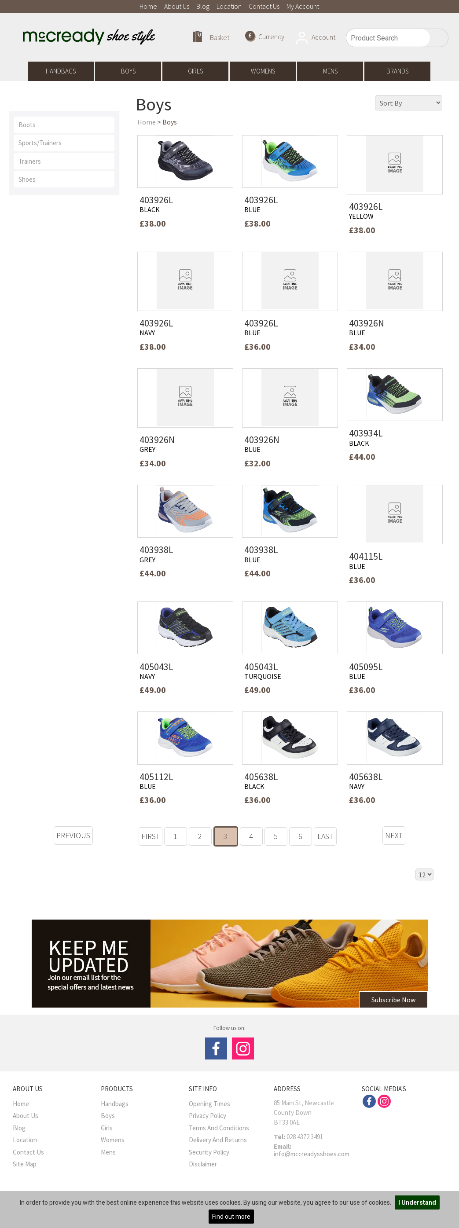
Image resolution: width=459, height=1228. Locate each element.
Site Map (25, 1164)
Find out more (231, 1216)
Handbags (61, 71)
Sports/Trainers (40, 143)
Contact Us (264, 6)
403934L (366, 433)
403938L (156, 549)
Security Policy (209, 1152)
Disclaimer (203, 1164)
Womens (263, 71)
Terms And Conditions (219, 1128)
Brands (397, 71)
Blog (202, 6)
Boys (128, 71)
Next (394, 835)
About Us (176, 6)
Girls (195, 71)
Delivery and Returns (218, 1140)
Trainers (29, 161)
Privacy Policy (207, 1115)
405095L (366, 666)
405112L (156, 776)
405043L (156, 666)
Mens (330, 71)
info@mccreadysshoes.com (311, 1154)
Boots (27, 125)
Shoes (27, 179)
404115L (366, 556)
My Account (302, 6)
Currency (264, 36)
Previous (73, 835)
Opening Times (209, 1104)
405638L (261, 776)
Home (148, 6)
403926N (366, 323)
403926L (156, 200)
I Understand (417, 1202)
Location (229, 6)
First (150, 836)
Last (325, 836)
